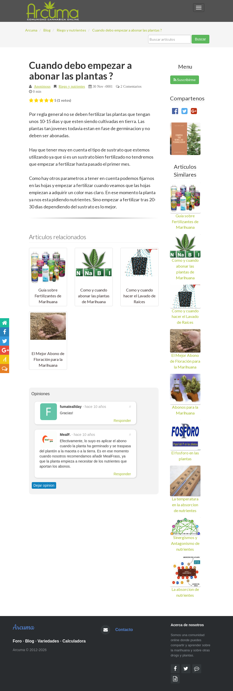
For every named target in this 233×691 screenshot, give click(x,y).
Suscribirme (185, 80)
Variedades (48, 641)
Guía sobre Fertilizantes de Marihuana (48, 295)
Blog (29, 641)
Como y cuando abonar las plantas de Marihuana (94, 295)
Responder (122, 421)
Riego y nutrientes (72, 86)
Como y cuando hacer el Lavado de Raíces (139, 295)
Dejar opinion (44, 485)
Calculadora (74, 641)
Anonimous (42, 86)
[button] (31, 100)
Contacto (124, 629)
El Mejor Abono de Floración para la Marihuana (48, 359)
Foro (17, 641)
